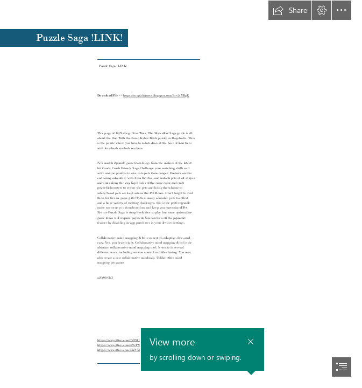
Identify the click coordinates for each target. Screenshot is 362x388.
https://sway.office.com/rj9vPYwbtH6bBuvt (127, 345)
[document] (181, 194)
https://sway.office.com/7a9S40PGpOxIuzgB (128, 340)
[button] (289, 10)
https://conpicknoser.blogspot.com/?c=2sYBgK (156, 95)
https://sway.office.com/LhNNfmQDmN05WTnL (131, 350)
